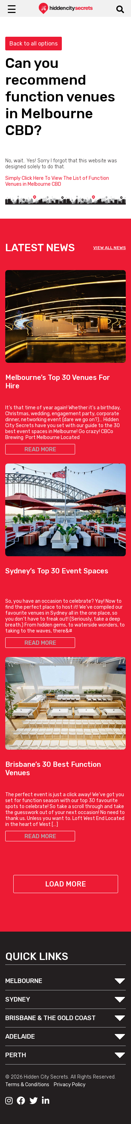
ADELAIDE (20, 1036)
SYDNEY (17, 999)
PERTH (15, 1055)
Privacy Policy (70, 1085)
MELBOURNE (23, 981)
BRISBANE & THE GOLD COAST (50, 1018)
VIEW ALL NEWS (109, 247)
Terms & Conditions (27, 1085)
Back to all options (33, 43)
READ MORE (40, 449)
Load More (65, 884)
